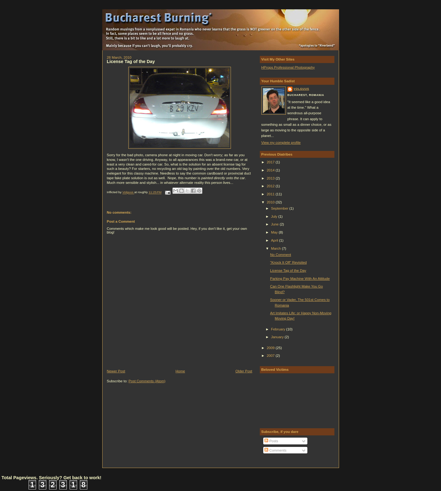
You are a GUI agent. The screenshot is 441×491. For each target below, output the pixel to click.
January (278, 337)
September (280, 208)
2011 (271, 194)
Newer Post (116, 371)
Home (180, 371)
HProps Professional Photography (288, 67)
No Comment (280, 255)
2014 (271, 170)
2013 (271, 178)
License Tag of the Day (288, 270)
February (278, 329)
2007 (271, 355)
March (276, 248)
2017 (271, 162)
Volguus (301, 88)
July (274, 216)
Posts (271, 441)
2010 (271, 202)
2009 (271, 348)
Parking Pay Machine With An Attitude (300, 278)
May (275, 232)
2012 (271, 186)
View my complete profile (281, 142)
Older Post (243, 371)
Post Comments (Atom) (146, 381)
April (275, 240)
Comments (275, 450)
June (275, 224)
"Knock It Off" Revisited (288, 262)
